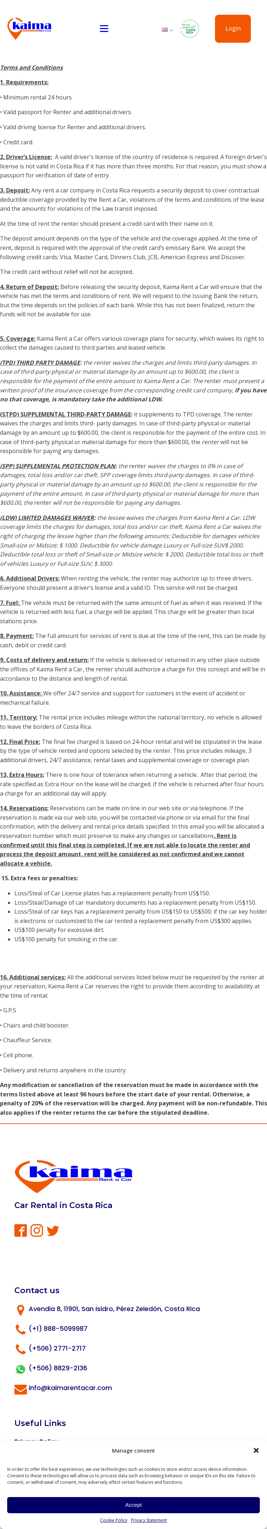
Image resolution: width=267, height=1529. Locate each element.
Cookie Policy (113, 1520)
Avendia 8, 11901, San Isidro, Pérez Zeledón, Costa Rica (114, 1308)
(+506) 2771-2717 (57, 1348)
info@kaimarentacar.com (70, 1387)
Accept (133, 1505)
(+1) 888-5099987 (58, 1328)
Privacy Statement (149, 1520)
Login (233, 28)
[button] (256, 1450)
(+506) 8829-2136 (58, 1367)
